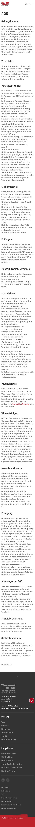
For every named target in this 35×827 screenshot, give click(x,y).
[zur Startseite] (8, 688)
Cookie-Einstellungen (8, 808)
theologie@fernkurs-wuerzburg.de (17, 708)
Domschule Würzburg (8, 739)
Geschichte (5, 726)
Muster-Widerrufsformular (20, 404)
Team (3, 722)
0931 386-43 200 (12, 706)
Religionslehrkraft (7, 760)
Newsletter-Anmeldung (9, 798)
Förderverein (5, 729)
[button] (29, 4)
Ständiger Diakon (7, 757)
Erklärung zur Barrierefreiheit (11, 805)
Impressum (5, 787)
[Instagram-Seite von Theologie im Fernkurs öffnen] (3, 780)
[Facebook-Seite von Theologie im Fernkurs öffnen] (8, 780)
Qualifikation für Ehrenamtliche (11, 764)
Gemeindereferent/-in (8, 753)
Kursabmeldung (6, 801)
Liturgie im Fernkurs (8, 771)
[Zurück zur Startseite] (5, 4)
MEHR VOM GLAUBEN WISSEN (11, 767)
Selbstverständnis (7, 732)
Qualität (4, 736)
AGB (2, 794)
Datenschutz (5, 791)
